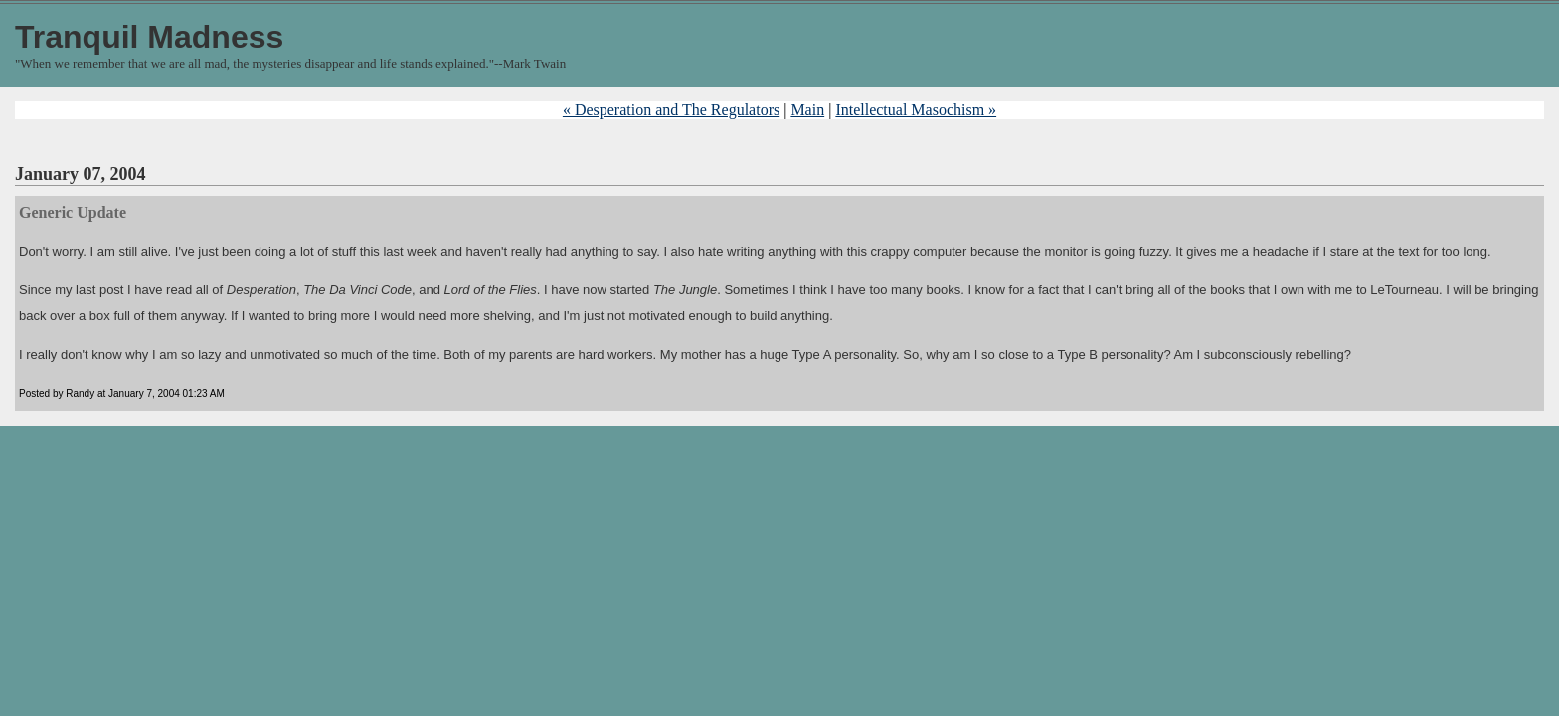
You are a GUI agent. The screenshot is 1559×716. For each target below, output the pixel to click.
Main (807, 109)
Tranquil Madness (149, 37)
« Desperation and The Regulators (671, 109)
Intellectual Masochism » (915, 109)
